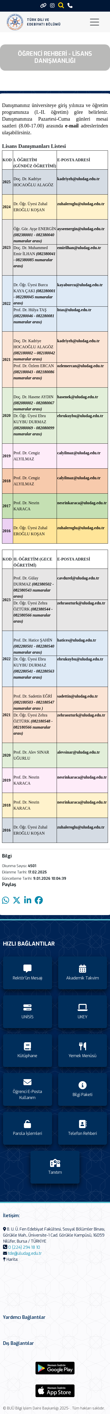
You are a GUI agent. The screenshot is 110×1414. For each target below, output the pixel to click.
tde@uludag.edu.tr (25, 1253)
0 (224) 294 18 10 (24, 1247)
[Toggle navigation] (94, 22)
